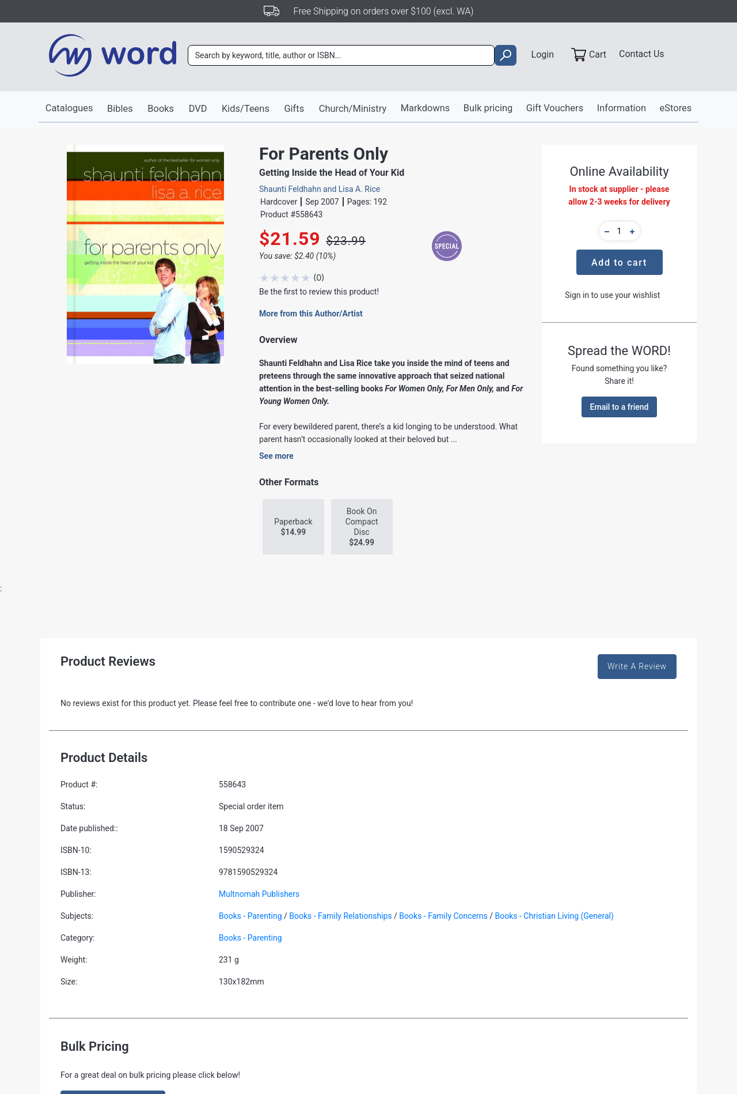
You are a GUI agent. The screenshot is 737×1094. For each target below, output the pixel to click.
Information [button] (617, 108)
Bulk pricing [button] (486, 108)
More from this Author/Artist (311, 314)
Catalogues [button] (73, 108)
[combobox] (342, 57)
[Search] (342, 57)
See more (276, 456)
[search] (500, 57)
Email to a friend (619, 407)
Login (537, 55)
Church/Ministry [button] (353, 108)
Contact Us (641, 55)
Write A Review (637, 667)
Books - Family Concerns (443, 916)
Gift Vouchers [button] (552, 108)
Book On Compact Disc (362, 527)
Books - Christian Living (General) (554, 916)
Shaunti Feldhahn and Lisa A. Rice (319, 189)
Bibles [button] (123, 108)
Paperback (293, 528)
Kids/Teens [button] (248, 108)
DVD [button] (201, 108)
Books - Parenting (250, 916)
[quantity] (619, 231)
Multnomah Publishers (259, 894)
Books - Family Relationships (340, 916)
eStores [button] (670, 108)
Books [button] (164, 108)
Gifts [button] (296, 108)
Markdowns (425, 108)
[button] (605, 231)
